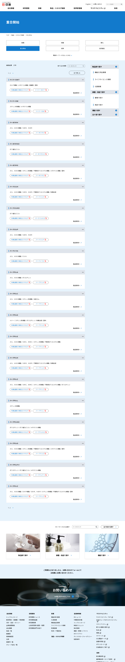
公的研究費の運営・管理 (36, 612)
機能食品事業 (55, 610)
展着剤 (77, 48)
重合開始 (105, 43)
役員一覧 (9, 618)
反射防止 (105, 48)
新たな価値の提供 (102, 614)
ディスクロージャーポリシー (83, 623)
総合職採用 (99, 643)
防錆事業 (54, 615)
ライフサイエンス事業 (58, 612)
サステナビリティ (102, 601)
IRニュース (77, 604)
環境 (97, 620)
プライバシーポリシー (86, 659)
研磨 (48, 43)
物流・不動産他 (56, 618)
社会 (97, 617)
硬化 (76, 43)
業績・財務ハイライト (81, 618)
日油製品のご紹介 (102, 634)
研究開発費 (32, 610)
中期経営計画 (78, 607)
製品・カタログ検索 (17, 35)
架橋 (20, 43)
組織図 (8, 621)
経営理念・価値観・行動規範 (15, 607)
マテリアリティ (101, 611)
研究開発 (31, 601)
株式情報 (76, 615)
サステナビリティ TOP (103, 604)
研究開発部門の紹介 (35, 615)
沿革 (7, 626)
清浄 (20, 48)
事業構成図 (9, 623)
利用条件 (98, 659)
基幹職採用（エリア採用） (104, 646)
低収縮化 (48, 48)
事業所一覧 (9, 629)
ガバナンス (99, 623)
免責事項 (76, 626)
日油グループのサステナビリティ (106, 607)
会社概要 (9, 615)
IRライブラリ (78, 621)
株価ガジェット (79, 612)
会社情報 (9, 601)
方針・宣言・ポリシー (13, 610)
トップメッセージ (12, 604)
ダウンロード (100, 631)
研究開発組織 (33, 607)
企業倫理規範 (10, 612)
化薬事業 (54, 607)
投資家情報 (77, 601)
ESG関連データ (101, 626)
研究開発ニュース (34, 604)
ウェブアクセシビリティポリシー (114, 659)
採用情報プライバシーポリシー (106, 649)
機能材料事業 (55, 604)
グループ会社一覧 (12, 632)
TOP (7, 35)
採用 (97, 640)
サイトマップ (72, 659)
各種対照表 (99, 629)
